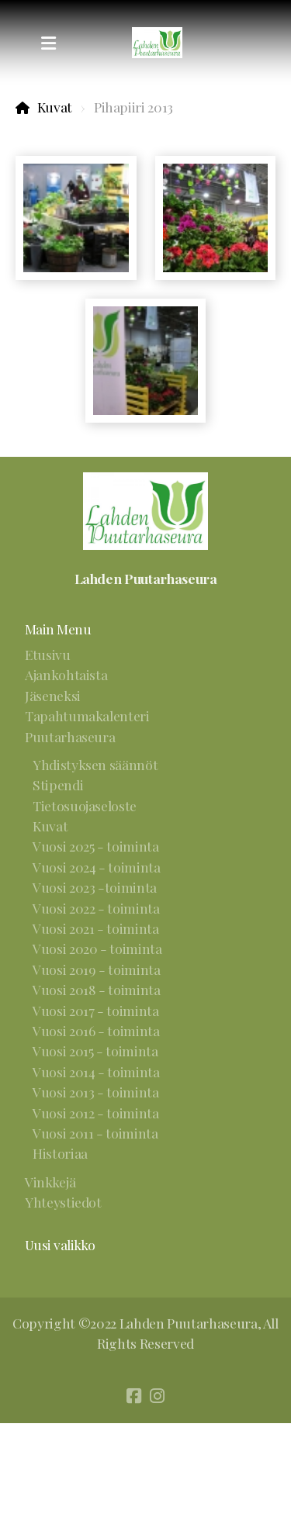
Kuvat (54, 107)
